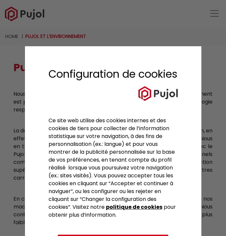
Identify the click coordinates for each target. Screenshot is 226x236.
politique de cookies (134, 207)
